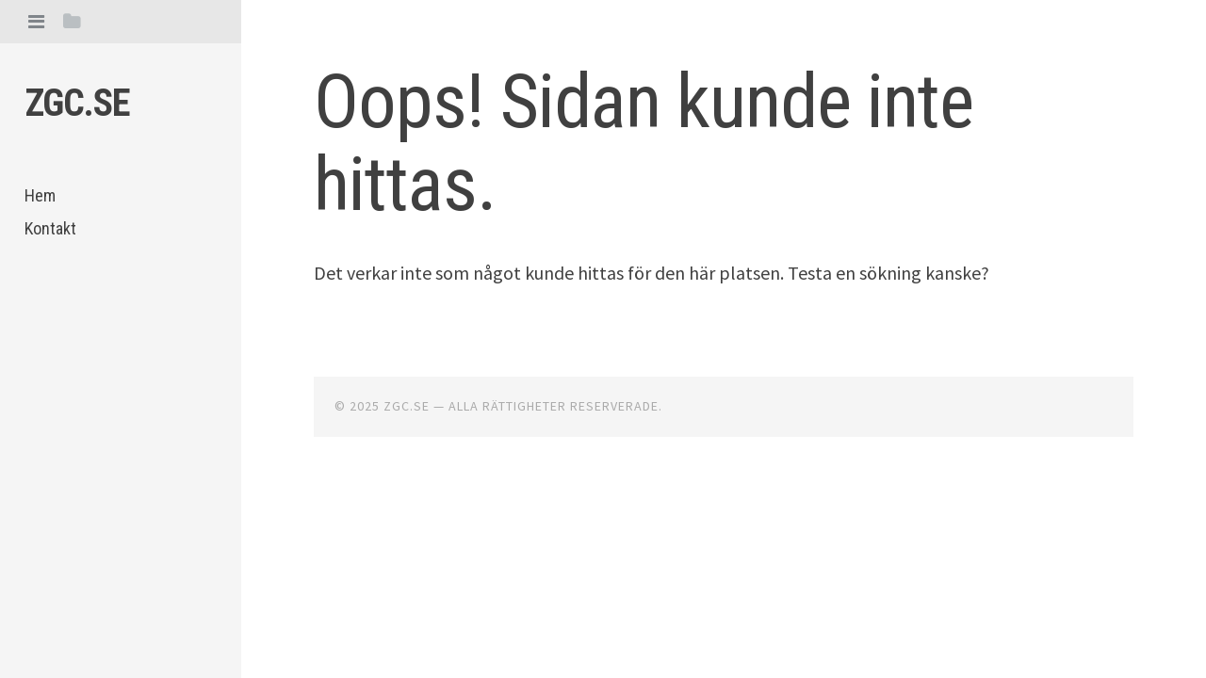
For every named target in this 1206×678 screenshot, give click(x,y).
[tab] (36, 21)
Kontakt (50, 228)
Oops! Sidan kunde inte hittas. (643, 143)
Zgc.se (77, 103)
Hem (40, 195)
